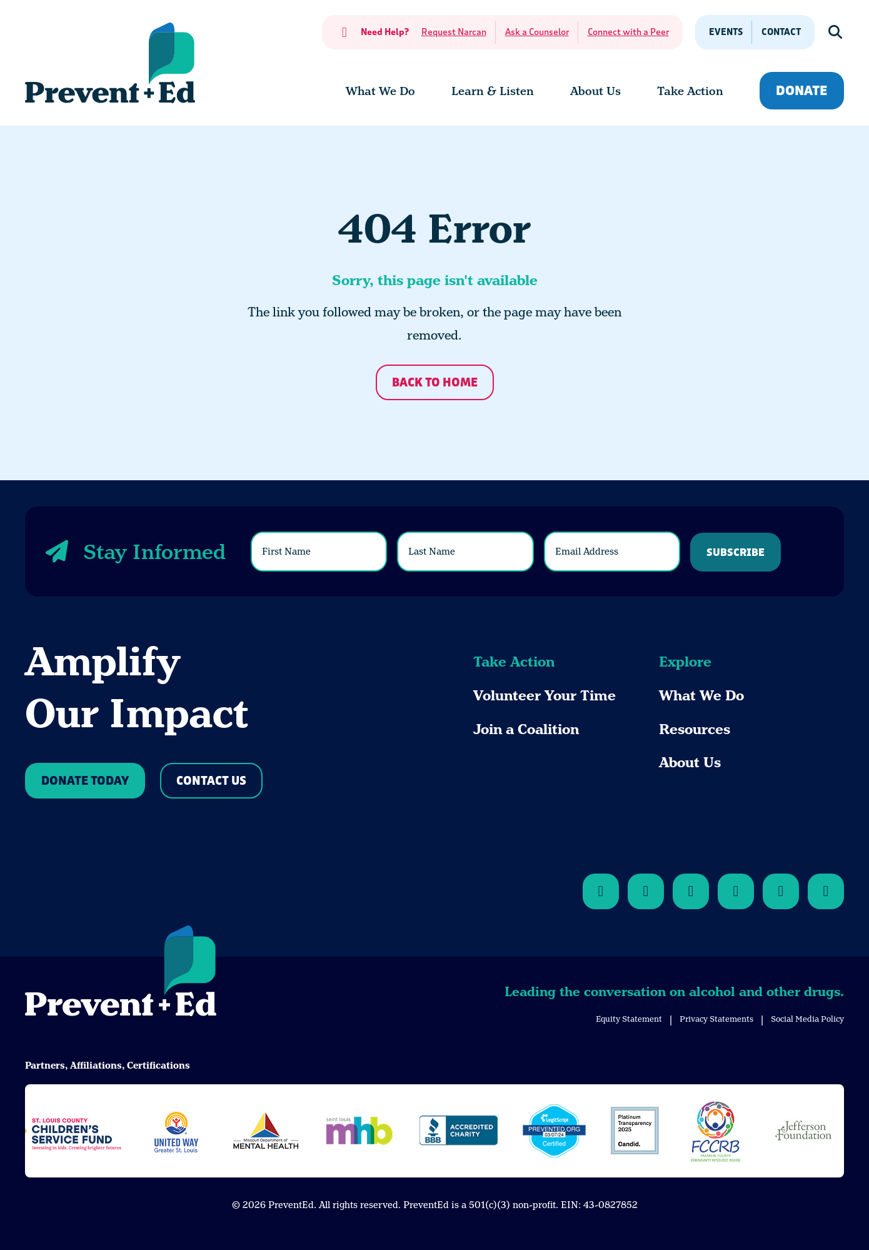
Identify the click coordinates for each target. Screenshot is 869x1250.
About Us (690, 763)
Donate (802, 91)
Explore (685, 662)
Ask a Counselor (537, 32)
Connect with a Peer (628, 32)
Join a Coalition (526, 729)
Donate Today (85, 781)
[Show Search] (836, 32)
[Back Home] (110, 63)
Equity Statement (629, 1019)
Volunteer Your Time (544, 696)
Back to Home (435, 383)
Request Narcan (453, 32)
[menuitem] (380, 91)
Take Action (514, 662)
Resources (694, 729)
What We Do (701, 696)
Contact (781, 32)
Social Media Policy (807, 1019)
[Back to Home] (120, 973)
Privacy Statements (716, 1019)
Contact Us (211, 781)
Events (726, 32)
